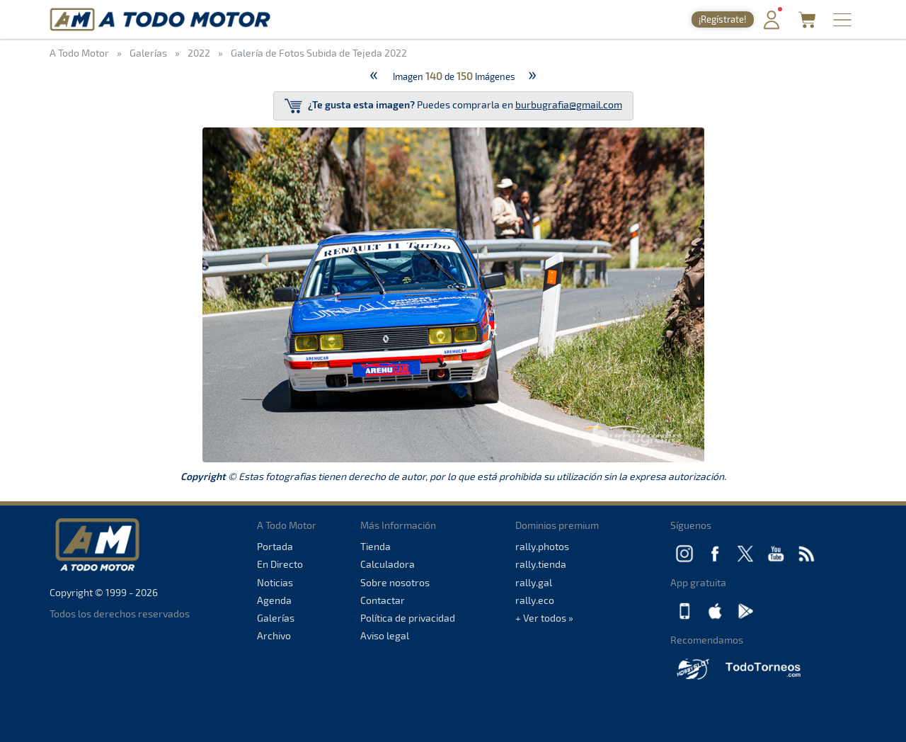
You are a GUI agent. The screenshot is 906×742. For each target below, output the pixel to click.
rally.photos (542, 546)
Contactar (382, 600)
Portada (275, 546)
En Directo (280, 564)
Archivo (274, 635)
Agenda (274, 600)
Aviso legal (384, 635)
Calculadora (387, 564)
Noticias (275, 582)
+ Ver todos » (544, 618)
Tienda (375, 546)
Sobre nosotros (395, 582)
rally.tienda (540, 564)
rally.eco (534, 600)
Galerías (275, 618)
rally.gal (533, 582)
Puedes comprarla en (453, 106)
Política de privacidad (407, 618)
